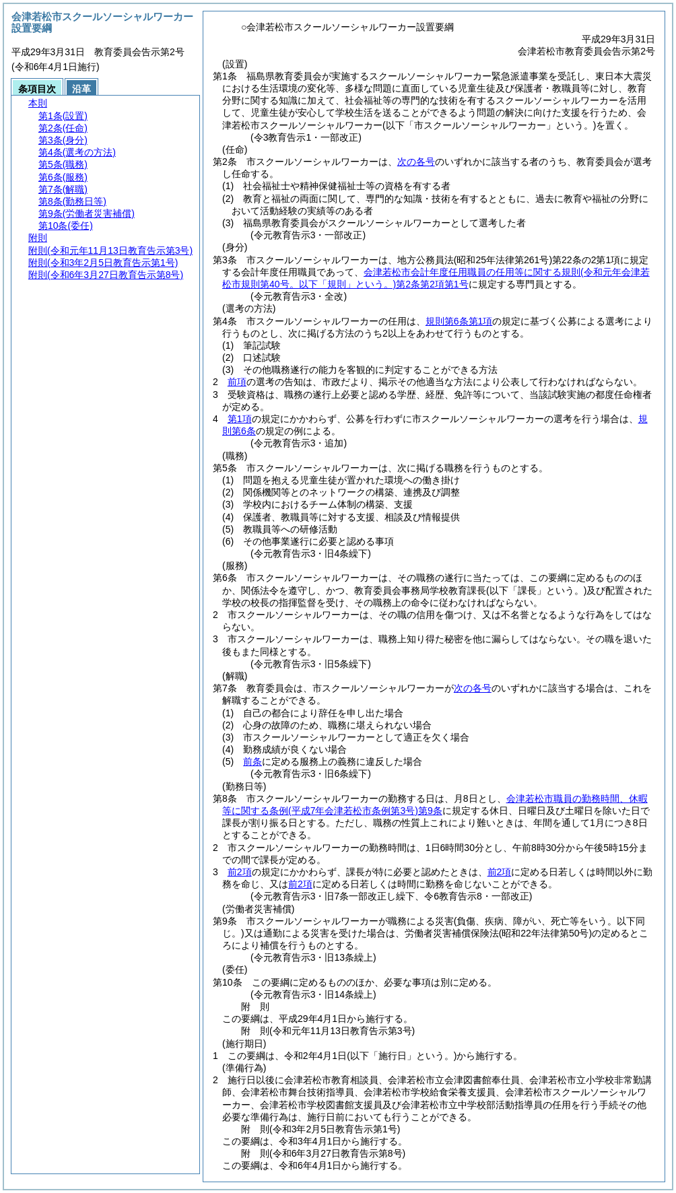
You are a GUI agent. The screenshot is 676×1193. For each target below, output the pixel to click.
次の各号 (416, 161)
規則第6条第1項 (459, 321)
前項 (237, 381)
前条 (252, 761)
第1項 (240, 418)
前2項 (240, 871)
